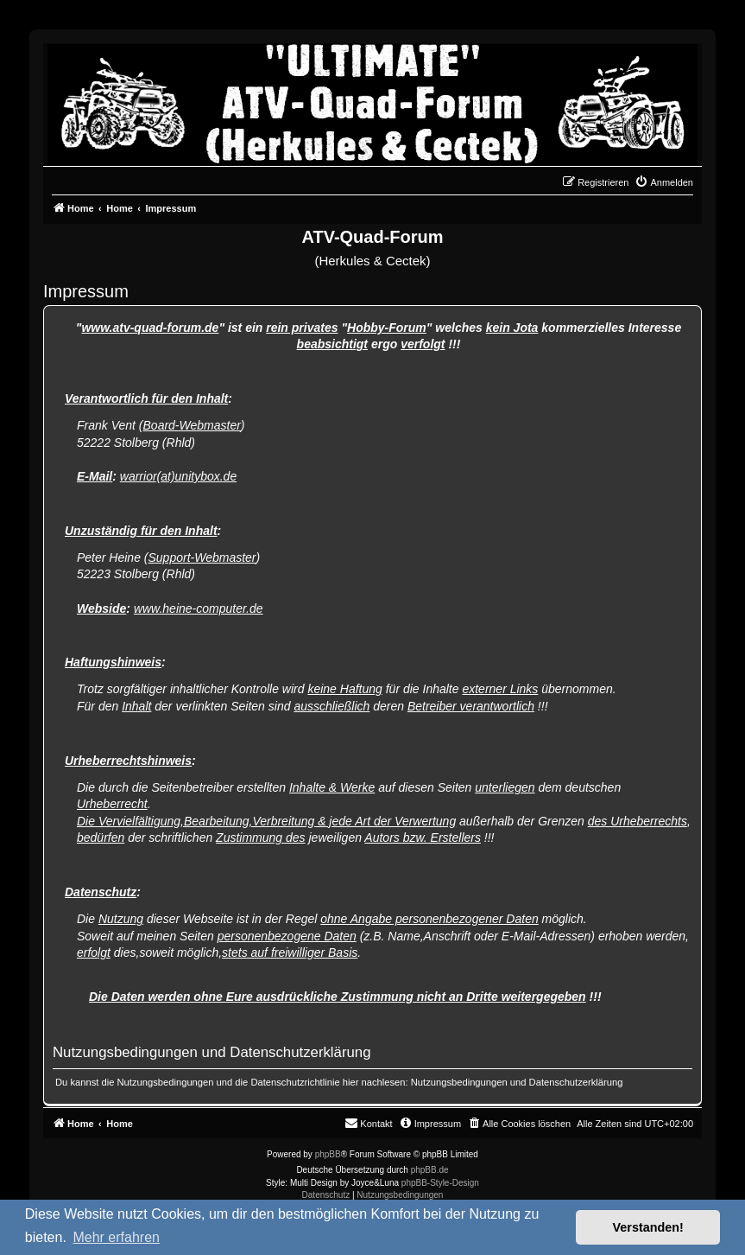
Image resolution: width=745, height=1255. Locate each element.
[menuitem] (664, 182)
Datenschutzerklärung (576, 1082)
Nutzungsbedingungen (459, 1082)
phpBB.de (430, 1170)
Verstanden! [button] (648, 1227)
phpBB (328, 1154)
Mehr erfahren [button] (116, 1237)
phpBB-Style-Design (440, 1183)
